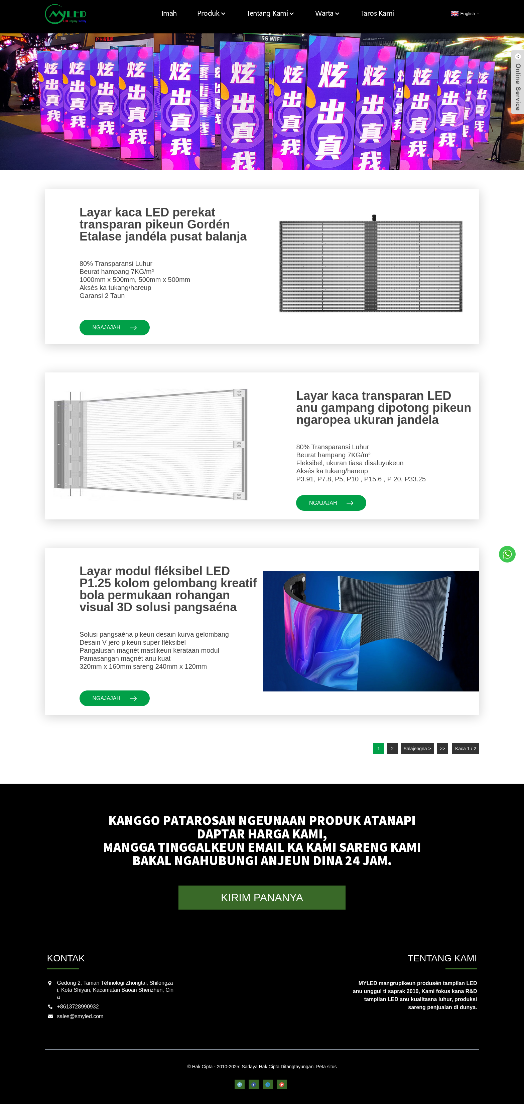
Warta (334, 13)
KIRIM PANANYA (262, 898)
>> (442, 748)
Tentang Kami (281, 13)
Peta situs (326, 1066)
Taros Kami (380, 13)
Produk (226, 13)
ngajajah (115, 327)
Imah (186, 13)
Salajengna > (417, 748)
